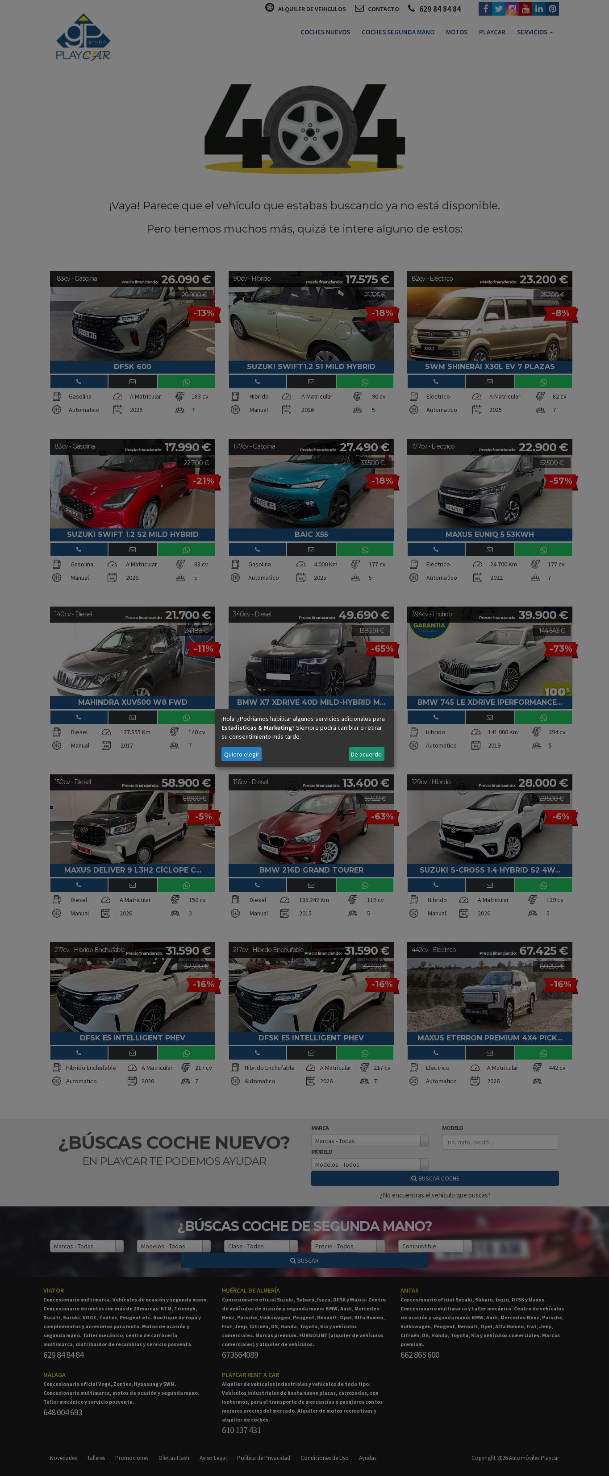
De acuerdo (366, 754)
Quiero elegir (241, 754)
